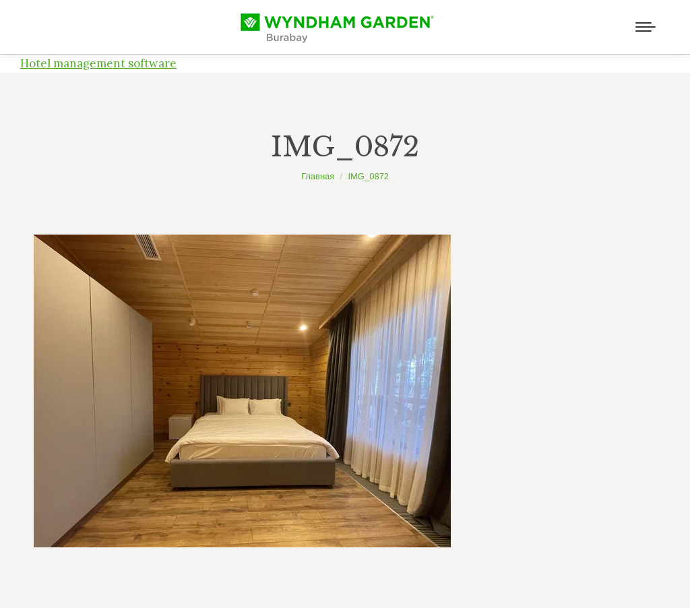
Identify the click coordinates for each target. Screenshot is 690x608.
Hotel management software (98, 63)
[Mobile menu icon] (645, 27)
